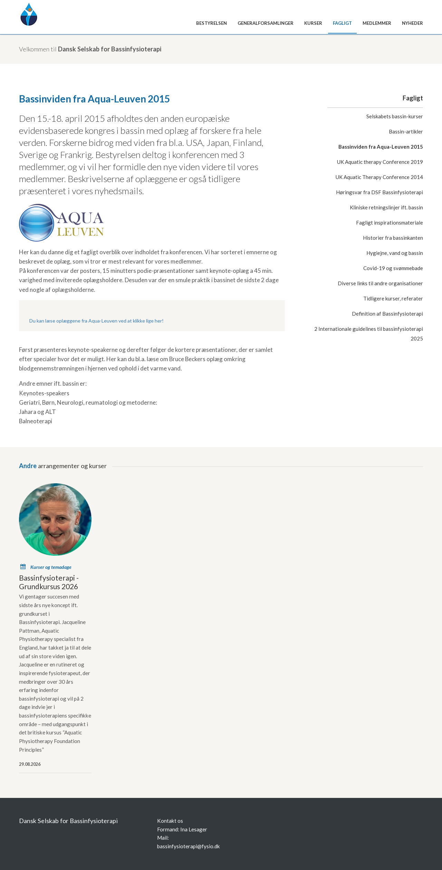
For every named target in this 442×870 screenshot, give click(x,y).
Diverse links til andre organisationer (380, 283)
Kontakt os (170, 821)
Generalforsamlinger (266, 23)
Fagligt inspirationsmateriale (389, 222)
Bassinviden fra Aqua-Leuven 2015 (380, 147)
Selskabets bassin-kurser (394, 116)
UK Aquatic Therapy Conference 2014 (379, 177)
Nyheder (412, 23)
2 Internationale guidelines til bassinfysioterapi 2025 (368, 334)
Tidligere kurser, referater (393, 298)
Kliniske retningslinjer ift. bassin (386, 207)
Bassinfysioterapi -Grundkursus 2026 (49, 582)
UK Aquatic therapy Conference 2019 (380, 162)
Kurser (313, 23)
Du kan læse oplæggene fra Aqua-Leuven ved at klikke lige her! (96, 321)
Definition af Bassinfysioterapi (387, 313)
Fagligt (342, 23)
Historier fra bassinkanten (393, 238)
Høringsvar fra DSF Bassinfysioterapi (379, 192)
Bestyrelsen (211, 23)
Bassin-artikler (406, 131)
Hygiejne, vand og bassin (394, 253)
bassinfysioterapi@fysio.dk (188, 846)
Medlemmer (377, 23)
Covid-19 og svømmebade (393, 268)
